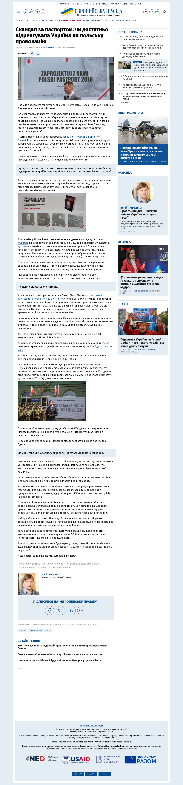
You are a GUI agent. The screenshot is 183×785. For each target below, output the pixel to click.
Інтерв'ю (36, 20)
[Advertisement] (66, 689)
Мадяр (86, 20)
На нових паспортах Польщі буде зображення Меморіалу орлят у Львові (60, 660)
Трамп (111, 20)
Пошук (52, 20)
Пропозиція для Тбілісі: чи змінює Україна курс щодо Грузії (138, 302)
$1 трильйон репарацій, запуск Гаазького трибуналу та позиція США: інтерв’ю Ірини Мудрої (141, 370)
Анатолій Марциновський (144, 438)
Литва (47, 630)
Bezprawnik (99, 256)
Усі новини (125, 190)
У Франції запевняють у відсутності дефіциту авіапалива (141, 142)
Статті (27, 20)
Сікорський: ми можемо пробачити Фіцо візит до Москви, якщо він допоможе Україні (144, 184)
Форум (86, 4)
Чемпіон (118, 4)
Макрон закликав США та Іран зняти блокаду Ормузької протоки (141, 174)
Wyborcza (23, 242)
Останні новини (130, 120)
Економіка (72, 4)
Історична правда (102, 4)
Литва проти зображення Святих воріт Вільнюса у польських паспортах (60, 654)
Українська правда (49, 4)
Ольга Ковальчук (141, 249)
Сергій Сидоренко (141, 379)
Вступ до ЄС (75, 20)
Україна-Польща (35, 630)
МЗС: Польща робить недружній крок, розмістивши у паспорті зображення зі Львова (63, 647)
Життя (112, 4)
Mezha (132, 4)
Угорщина (131, 20)
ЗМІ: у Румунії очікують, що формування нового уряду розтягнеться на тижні (143, 134)
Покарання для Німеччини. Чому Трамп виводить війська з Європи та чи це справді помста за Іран (141, 240)
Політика (63, 4)
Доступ (138, 4)
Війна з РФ (96, 20)
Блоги (92, 4)
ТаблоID (125, 4)
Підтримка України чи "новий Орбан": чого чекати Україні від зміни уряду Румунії (142, 431)
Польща (120, 20)
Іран (105, 20)
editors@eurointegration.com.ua (99, 731)
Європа (79, 4)
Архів (44, 20)
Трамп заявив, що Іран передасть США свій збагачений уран (142, 125)
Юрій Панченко (50, 47)
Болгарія (63, 20)
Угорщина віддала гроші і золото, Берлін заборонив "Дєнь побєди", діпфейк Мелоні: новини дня (150, 154)
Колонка (125, 260)
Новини (19, 20)
